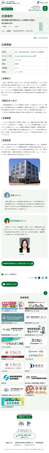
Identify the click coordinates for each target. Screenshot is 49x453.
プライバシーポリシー (29, 445)
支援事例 (9, 31)
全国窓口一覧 (9, 442)
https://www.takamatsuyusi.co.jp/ (25, 56)
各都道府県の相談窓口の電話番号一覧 (24, 442)
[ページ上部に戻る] (45, 293)
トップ (3, 31)
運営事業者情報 (39, 442)
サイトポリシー (18, 445)
